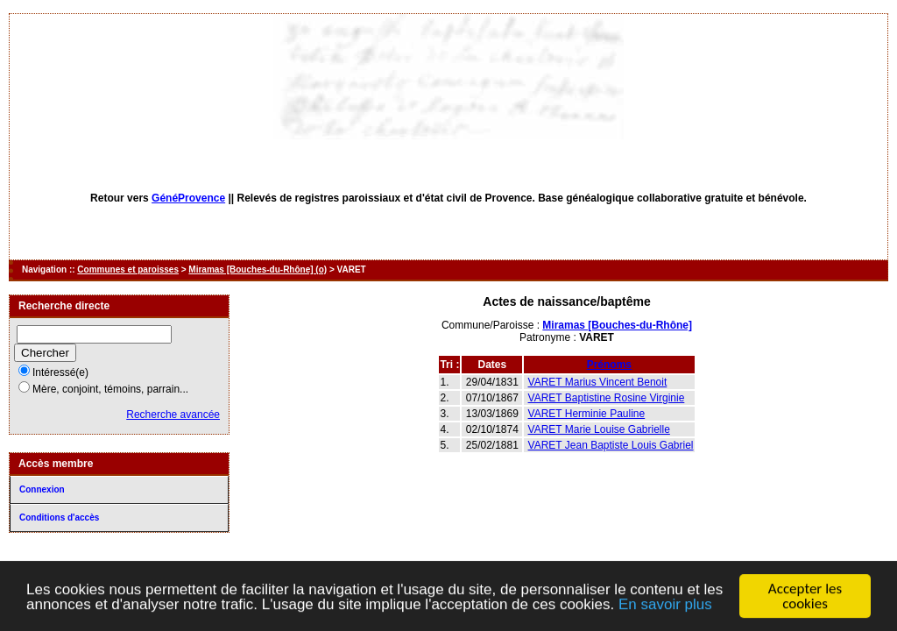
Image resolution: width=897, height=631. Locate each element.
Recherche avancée (173, 414)
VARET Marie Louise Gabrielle (599, 429)
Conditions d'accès (59, 517)
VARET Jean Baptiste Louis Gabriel (611, 445)
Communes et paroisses (128, 269)
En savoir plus (665, 605)
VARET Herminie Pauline (587, 414)
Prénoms (609, 364)
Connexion (42, 489)
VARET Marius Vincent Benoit (597, 382)
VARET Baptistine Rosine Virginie (606, 398)
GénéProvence (188, 198)
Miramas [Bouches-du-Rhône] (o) (257, 269)
